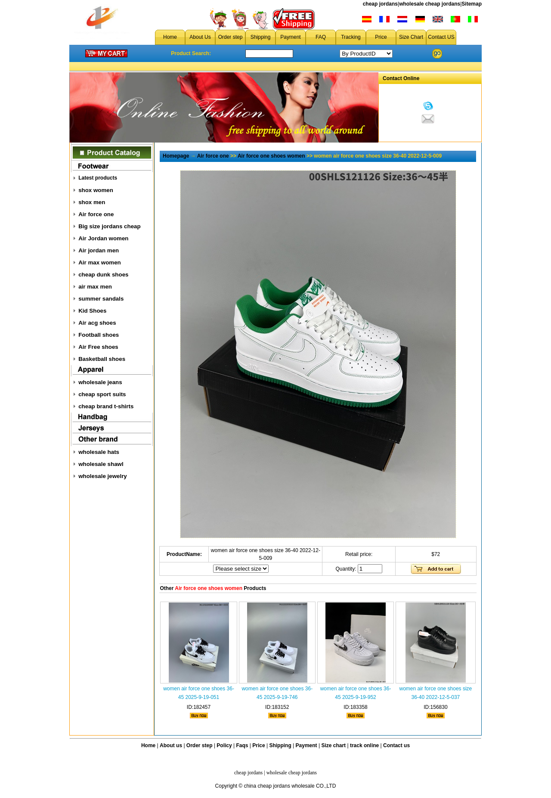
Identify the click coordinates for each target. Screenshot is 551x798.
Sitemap (471, 4)
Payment (290, 37)
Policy (224, 745)
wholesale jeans (100, 382)
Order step (230, 37)
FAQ (321, 37)
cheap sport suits (102, 394)
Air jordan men (98, 250)
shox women (95, 190)
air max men (95, 286)
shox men (91, 202)
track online (364, 745)
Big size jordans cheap (109, 226)
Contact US (441, 37)
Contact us (396, 745)
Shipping (261, 37)
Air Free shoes (98, 347)
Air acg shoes (97, 323)
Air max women (99, 262)
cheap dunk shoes (103, 274)
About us (171, 745)
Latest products (97, 178)
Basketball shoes (101, 359)
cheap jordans (380, 4)
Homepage (176, 156)
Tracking (351, 37)
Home (170, 37)
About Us (199, 37)
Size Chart (411, 37)
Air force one (96, 214)
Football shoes (98, 335)
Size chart (333, 745)
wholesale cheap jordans (429, 4)
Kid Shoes (92, 310)
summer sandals (101, 298)
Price (381, 37)
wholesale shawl (100, 464)
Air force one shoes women (271, 156)
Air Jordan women (103, 238)
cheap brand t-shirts (105, 406)
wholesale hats (98, 452)
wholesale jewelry (102, 476)
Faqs (242, 745)
